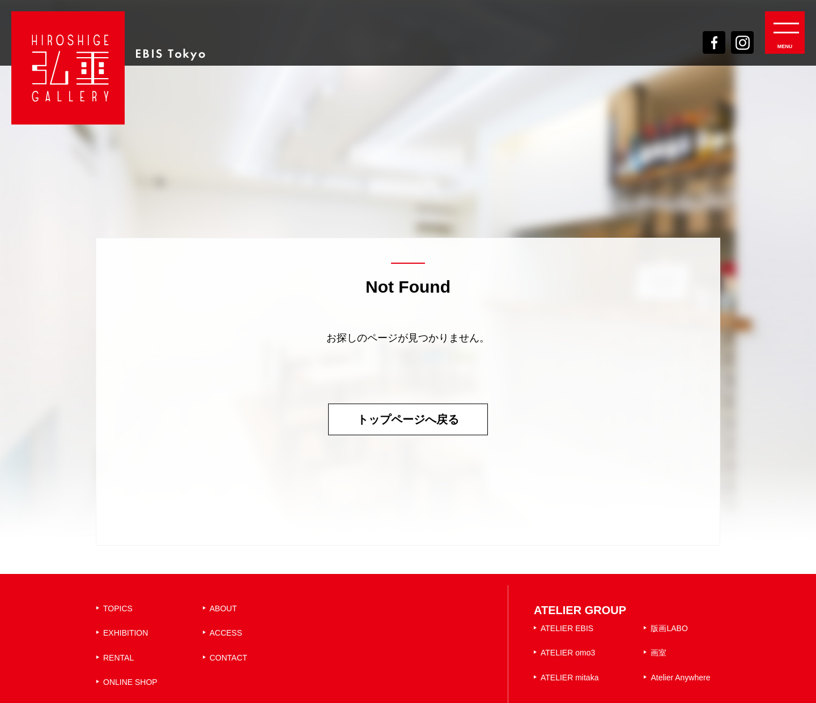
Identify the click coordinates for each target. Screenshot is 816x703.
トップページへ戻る (408, 419)
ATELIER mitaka (569, 677)
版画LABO (669, 628)
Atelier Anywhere (680, 677)
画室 (658, 652)
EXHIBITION (125, 632)
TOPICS (118, 608)
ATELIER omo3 (568, 652)
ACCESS (226, 632)
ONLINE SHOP (130, 682)
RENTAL (118, 657)
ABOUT (223, 608)
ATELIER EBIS (567, 628)
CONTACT (229, 657)
